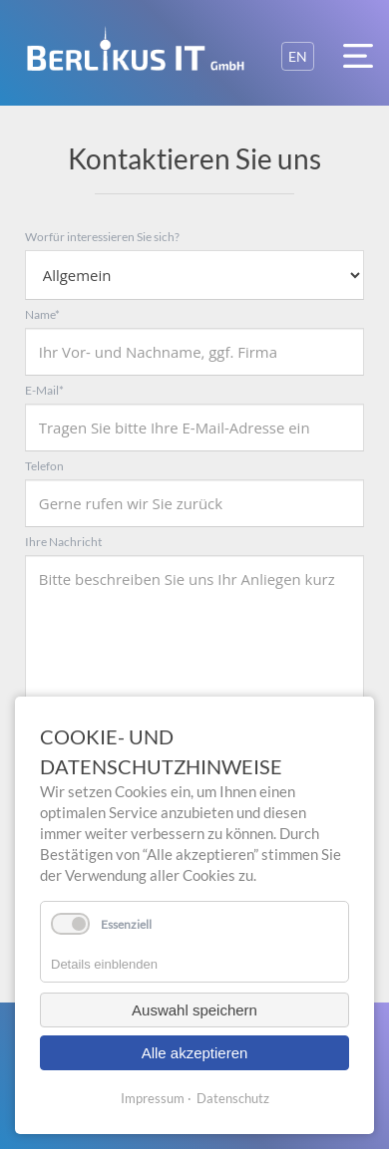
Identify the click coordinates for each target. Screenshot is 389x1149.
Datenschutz (232, 1098)
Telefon (44, 465)
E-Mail (44, 390)
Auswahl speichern (194, 1010)
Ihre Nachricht (63, 541)
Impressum (153, 1098)
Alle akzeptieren (195, 1052)
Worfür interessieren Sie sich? (102, 236)
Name (42, 314)
